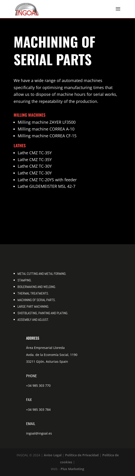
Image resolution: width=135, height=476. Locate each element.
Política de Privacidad (82, 455)
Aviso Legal (52, 455)
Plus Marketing (72, 469)
